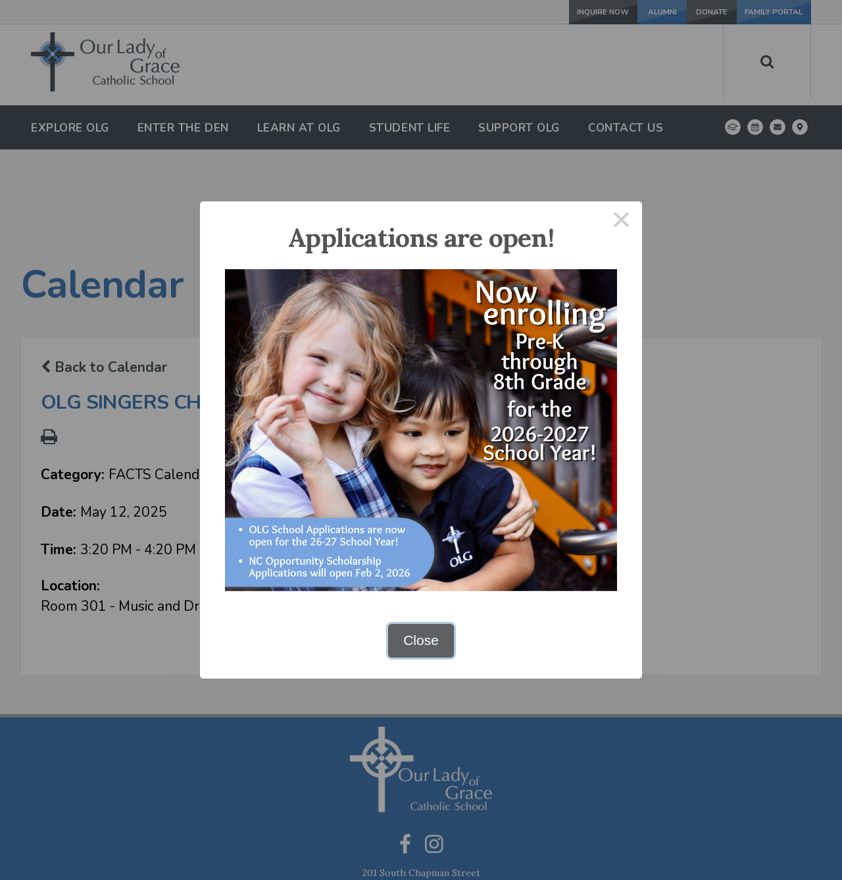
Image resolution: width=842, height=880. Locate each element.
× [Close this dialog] (621, 222)
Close (421, 640)
